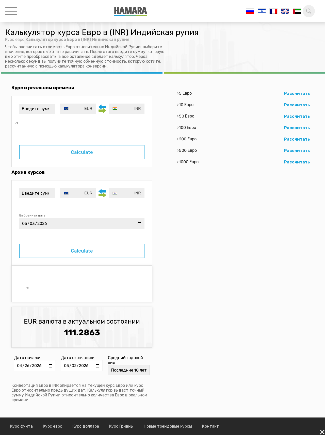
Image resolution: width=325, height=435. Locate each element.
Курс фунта (21, 426)
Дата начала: (27, 357)
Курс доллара (85, 426)
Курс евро (14, 39)
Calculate (82, 152)
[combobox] (78, 109)
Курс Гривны (121, 426)
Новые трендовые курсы (168, 426)
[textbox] (78, 108)
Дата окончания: (77, 357)
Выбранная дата (32, 215)
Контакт (210, 426)
